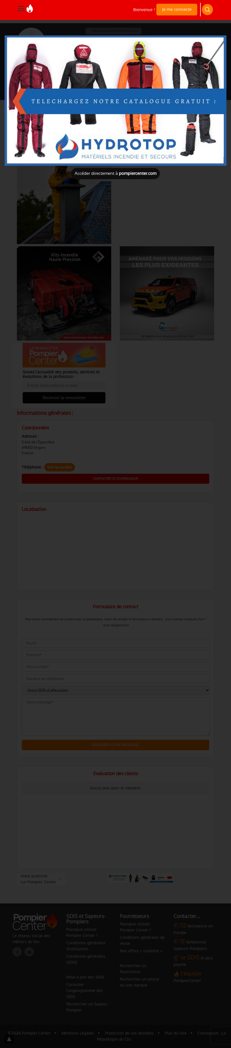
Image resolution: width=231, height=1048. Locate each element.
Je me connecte (177, 9)
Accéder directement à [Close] (115, 173)
